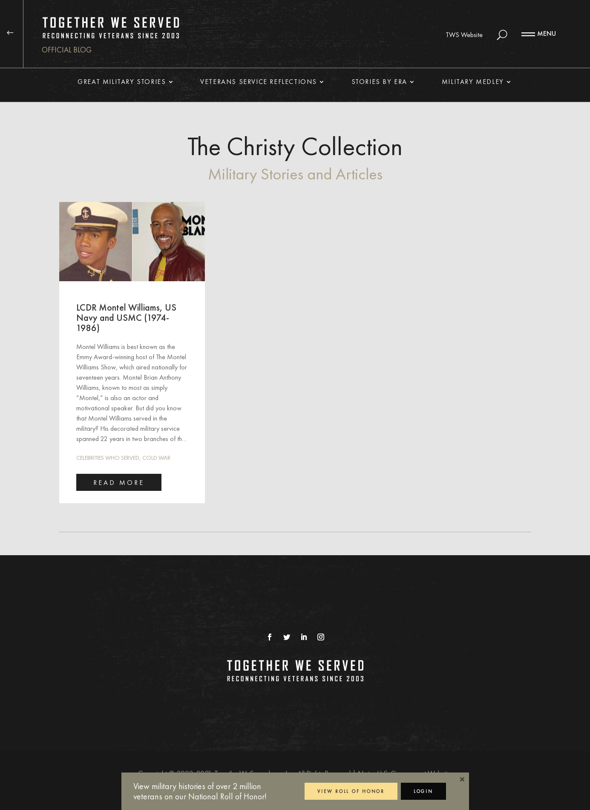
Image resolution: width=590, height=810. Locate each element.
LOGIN (423, 791)
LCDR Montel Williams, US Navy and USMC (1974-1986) (126, 317)
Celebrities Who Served (107, 457)
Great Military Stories (122, 82)
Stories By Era (379, 82)
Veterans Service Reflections (258, 82)
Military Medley (473, 82)
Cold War (156, 457)
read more (118, 482)
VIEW (351, 791)
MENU (546, 33)
